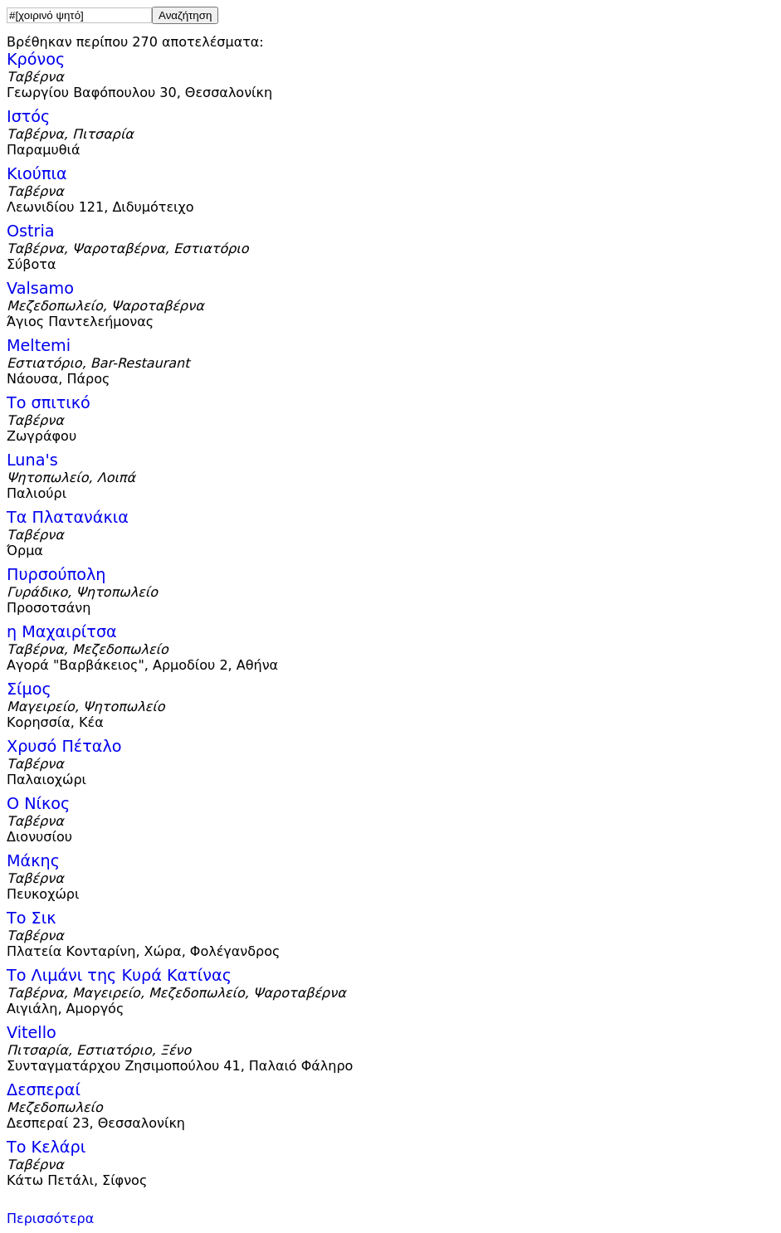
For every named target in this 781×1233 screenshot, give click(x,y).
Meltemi (39, 345)
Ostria (31, 231)
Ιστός (28, 116)
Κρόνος (36, 59)
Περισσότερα (50, 1218)
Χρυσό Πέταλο (64, 746)
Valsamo (40, 288)
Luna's (32, 460)
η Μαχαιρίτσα (62, 631)
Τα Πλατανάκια (68, 517)
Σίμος (29, 689)
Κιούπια (37, 173)
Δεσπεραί (44, 1089)
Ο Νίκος (38, 803)
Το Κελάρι (46, 1147)
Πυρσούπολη (56, 574)
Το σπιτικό (48, 402)
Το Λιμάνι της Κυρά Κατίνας (119, 975)
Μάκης (33, 860)
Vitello (31, 1032)
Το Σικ (31, 918)
